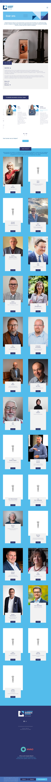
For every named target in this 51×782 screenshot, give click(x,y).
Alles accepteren (41, 779)
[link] (25, 29)
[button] (1, 1)
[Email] (26, 721)
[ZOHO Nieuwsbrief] (25, 767)
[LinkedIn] (24, 721)
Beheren (24, 779)
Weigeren (32, 779)
